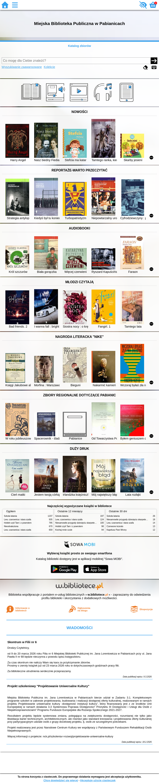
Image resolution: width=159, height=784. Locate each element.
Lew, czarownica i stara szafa (17, 519)
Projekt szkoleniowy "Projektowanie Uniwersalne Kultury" (48, 686)
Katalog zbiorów (79, 46)
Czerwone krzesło (115, 526)
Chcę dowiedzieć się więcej (60, 780)
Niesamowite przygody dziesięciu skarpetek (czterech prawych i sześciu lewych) (92, 523)
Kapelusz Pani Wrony (116, 530)
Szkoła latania (10, 516)
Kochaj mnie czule (63, 530)
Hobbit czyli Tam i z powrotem (17, 523)
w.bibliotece (98, 594)
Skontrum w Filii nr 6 (22, 642)
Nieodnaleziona (11, 526)
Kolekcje (49, 67)
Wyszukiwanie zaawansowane (22, 67)
